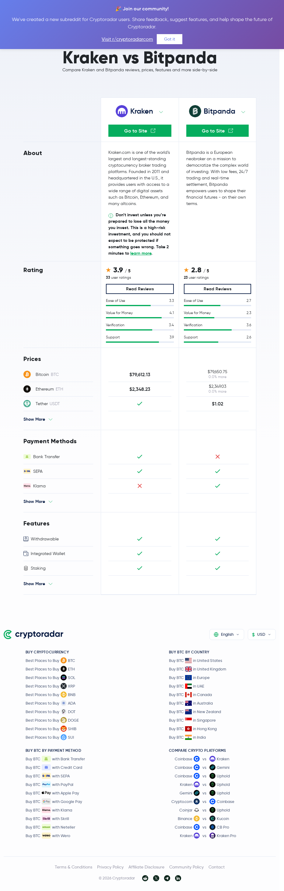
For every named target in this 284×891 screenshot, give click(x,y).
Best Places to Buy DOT (50, 712)
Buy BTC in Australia (191, 703)
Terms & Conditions (73, 867)
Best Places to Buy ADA (50, 703)
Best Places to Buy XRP (50, 686)
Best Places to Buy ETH (50, 669)
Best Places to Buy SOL (50, 677)
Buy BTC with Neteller (50, 827)
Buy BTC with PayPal (49, 784)
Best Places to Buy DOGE (52, 720)
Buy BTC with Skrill (47, 818)
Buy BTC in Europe (189, 677)
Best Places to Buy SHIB (51, 729)
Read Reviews (140, 289)
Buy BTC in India (187, 737)
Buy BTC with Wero (48, 836)
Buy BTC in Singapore (192, 720)
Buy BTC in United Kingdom (197, 669)
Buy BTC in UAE (186, 686)
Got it (169, 39)
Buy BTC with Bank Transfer (55, 759)
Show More (34, 419)
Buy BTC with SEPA (48, 776)
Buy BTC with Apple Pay (52, 793)
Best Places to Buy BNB (50, 694)
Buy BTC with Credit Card (54, 767)
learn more (140, 253)
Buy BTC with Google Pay (54, 801)
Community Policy (186, 867)
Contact (217, 867)
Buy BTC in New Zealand (195, 711)
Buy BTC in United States (195, 660)
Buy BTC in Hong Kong (193, 728)
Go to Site (140, 131)
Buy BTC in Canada (190, 694)
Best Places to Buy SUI (50, 737)
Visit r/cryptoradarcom (127, 39)
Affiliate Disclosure (146, 867)
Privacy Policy (110, 867)
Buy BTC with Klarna (49, 810)
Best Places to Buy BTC (50, 660)
